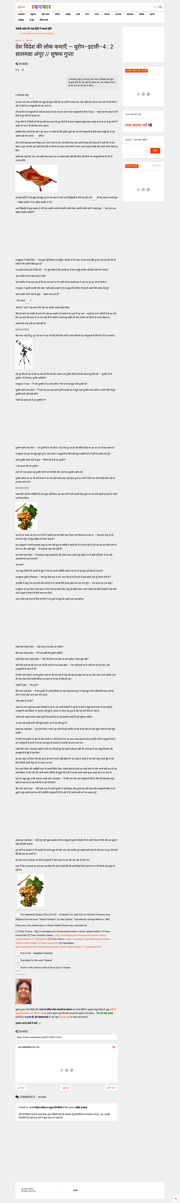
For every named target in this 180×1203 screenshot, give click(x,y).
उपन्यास (118, 14)
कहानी (152, 14)
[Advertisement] (66, 236)
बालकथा (21, 14)
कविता (57, 14)
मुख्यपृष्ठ (66, 1088)
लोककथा (130, 14)
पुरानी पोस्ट (111, 1088)
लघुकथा (33, 14)
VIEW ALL (157, 166)
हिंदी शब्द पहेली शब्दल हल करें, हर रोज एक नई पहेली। (37, 34)
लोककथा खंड (64, 1017)
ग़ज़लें (78, 14)
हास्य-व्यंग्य (45, 14)
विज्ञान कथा (44, 20)
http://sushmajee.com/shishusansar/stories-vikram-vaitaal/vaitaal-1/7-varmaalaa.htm (57, 946)
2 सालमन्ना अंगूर (22, 95)
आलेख (68, 14)
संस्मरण (107, 14)
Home (18, 40)
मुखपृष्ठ (75, 1190)
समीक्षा (141, 14)
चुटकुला (21, 20)
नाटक (96, 14)
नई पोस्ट (21, 1088)
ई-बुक (32, 20)
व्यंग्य (87, 14)
